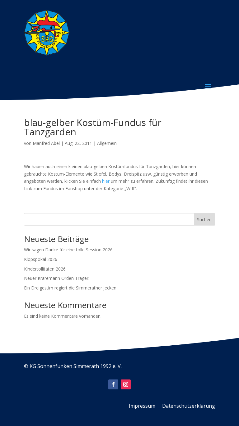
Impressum (142, 406)
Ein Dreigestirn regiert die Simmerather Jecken (70, 288)
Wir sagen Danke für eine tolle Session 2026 (68, 250)
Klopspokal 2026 (40, 259)
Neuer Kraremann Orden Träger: (56, 278)
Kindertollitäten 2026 (45, 269)
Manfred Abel (46, 143)
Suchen (204, 219)
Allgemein (107, 143)
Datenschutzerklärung (188, 406)
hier (106, 181)
